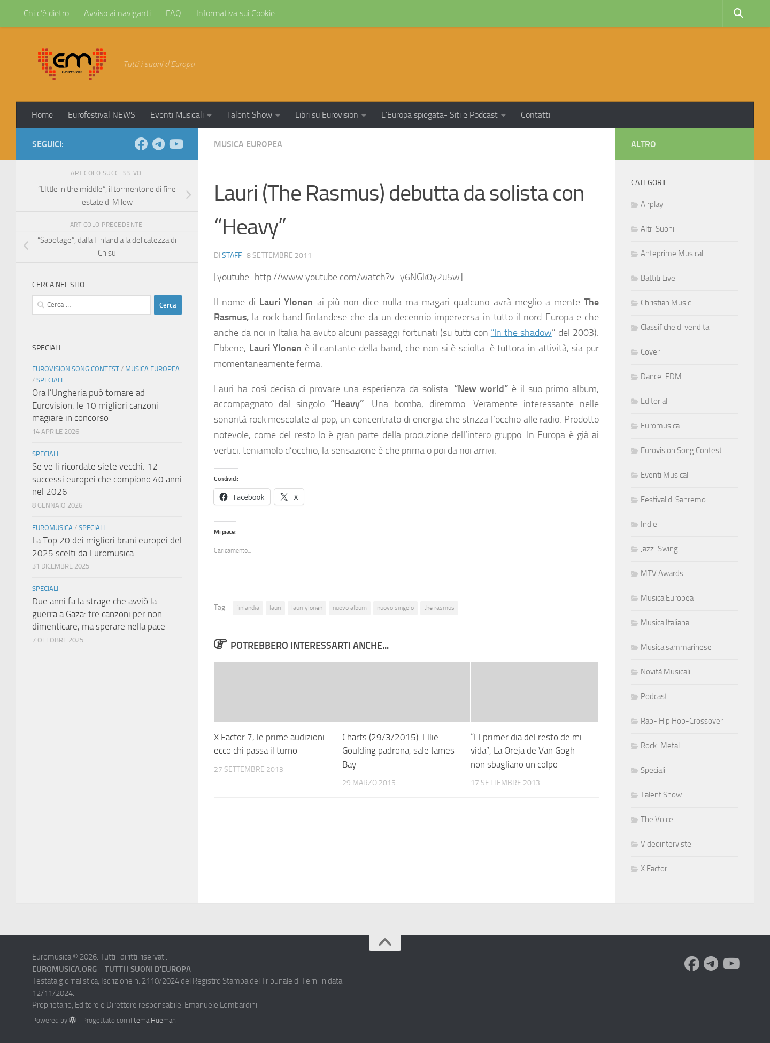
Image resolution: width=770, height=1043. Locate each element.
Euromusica (52, 528)
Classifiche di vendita (675, 327)
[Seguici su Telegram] (158, 143)
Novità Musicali (665, 672)
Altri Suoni (657, 229)
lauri (275, 607)
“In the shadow (521, 333)
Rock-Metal (660, 745)
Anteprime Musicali (673, 253)
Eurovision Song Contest (75, 369)
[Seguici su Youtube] (175, 143)
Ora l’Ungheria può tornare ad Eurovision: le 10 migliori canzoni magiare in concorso (95, 405)
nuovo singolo (395, 607)
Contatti (535, 115)
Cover (650, 352)
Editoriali (655, 401)
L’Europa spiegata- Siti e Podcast (439, 115)
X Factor (654, 868)
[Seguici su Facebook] (141, 143)
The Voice (657, 819)
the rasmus (439, 607)
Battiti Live (658, 278)
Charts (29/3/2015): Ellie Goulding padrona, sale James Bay (398, 751)
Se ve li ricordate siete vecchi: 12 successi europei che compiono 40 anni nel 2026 (107, 479)
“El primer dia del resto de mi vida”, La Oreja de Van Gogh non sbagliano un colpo (526, 751)
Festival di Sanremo (673, 499)
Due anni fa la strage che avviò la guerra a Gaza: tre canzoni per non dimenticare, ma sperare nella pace (98, 614)
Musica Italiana (665, 622)
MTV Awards (662, 573)
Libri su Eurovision (326, 115)
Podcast (654, 696)
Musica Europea (248, 144)
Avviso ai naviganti (117, 13)
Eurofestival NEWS (101, 115)
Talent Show (249, 115)
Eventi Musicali (177, 115)
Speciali (49, 380)
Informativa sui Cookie (235, 13)
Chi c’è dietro (46, 13)
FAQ (173, 13)
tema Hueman (155, 1020)
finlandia (247, 607)
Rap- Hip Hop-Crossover (682, 721)
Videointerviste (666, 844)
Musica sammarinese (676, 647)
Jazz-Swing (659, 549)
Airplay (652, 204)
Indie (649, 524)
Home (42, 115)
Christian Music (666, 303)
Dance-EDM (661, 376)
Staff (232, 255)
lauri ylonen (306, 607)
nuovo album (350, 607)
